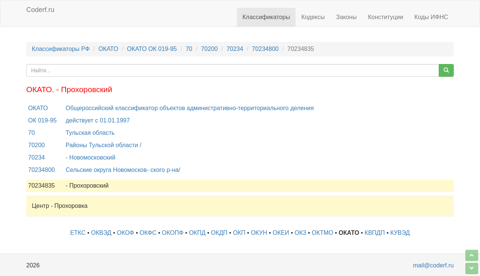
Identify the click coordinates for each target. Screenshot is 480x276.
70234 (234, 49)
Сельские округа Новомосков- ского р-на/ (123, 170)
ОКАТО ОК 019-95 (152, 49)
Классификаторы (266, 17)
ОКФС (148, 233)
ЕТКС (78, 233)
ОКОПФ (173, 233)
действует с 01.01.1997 (98, 120)
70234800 (265, 49)
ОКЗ (300, 233)
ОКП (239, 233)
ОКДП (219, 233)
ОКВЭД (101, 233)
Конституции (385, 17)
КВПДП (374, 233)
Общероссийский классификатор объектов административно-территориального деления (190, 108)
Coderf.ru (40, 9)
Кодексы (313, 17)
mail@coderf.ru (433, 265)
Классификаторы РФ (61, 49)
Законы (346, 17)
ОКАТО (108, 49)
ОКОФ (125, 233)
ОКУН (259, 233)
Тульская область (90, 133)
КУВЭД (400, 233)
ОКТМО (322, 233)
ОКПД (197, 233)
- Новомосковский (91, 157)
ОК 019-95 (42, 120)
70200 (209, 49)
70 (189, 49)
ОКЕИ (281, 233)
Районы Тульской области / (103, 145)
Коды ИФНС (431, 17)
